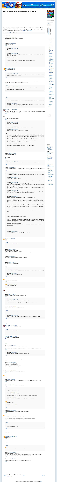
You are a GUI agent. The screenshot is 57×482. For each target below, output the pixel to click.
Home (24, 475)
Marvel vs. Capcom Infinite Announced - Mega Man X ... (51, 56)
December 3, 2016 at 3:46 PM (14, 315)
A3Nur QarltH (7, 109)
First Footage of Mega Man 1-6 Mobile (51, 97)
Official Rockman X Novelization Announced (51, 64)
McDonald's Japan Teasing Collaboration (50, 177)
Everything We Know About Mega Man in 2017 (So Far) (51, 53)
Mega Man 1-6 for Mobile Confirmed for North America (51, 94)
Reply (6, 45)
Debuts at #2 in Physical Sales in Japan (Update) (50, 180)
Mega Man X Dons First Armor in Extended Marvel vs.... (51, 61)
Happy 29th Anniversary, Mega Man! (50, 89)
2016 (49, 36)
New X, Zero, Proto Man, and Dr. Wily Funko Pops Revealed (50, 184)
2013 (49, 33)
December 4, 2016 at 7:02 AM (12, 410)
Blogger (41, 481)
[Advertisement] (50, 130)
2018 (49, 107)
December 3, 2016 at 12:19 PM (13, 37)
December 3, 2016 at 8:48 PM (14, 53)
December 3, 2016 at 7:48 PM (11, 379)
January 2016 (50, 37)
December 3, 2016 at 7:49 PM (14, 273)
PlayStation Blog (30, 30)
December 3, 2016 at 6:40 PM (14, 352)
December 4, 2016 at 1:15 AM (14, 389)
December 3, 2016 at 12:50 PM (14, 86)
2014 (49, 34)
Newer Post (5, 475)
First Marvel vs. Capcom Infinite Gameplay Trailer (51, 59)
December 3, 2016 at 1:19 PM (12, 262)
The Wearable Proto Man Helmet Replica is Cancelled (51, 69)
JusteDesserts (7, 336)
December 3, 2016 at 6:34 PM (14, 122)
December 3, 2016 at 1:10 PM (12, 256)
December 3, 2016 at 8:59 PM (13, 284)
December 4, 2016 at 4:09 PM (12, 458)
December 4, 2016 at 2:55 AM (14, 392)
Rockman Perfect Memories (49, 159)
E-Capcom (48, 145)
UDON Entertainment (50, 149)
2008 (49, 28)
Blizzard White (7, 325)
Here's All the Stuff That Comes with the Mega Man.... (51, 81)
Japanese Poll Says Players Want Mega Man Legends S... (51, 72)
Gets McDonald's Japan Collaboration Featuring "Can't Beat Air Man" (50, 171)
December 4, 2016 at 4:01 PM (14, 182)
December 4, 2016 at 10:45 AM (13, 436)
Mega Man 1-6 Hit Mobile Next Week (51, 104)
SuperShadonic (7, 436)
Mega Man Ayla (49, 156)
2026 (49, 116)
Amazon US (48, 23)
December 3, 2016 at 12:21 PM (12, 43)
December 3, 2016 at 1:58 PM (12, 306)
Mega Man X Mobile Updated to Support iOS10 (51, 99)
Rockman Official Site (50, 147)
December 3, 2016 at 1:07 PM (12, 249)
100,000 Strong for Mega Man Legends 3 (50, 153)
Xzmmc (6, 68)
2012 (49, 32)
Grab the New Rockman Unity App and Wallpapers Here (51, 92)
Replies (7, 72)
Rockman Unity (49, 148)
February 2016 (51, 38)
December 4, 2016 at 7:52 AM (14, 177)
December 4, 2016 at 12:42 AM (14, 129)
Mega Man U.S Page (49, 146)
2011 (49, 31)
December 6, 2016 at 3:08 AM (14, 404)
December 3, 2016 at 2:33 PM (12, 345)
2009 (49, 29)
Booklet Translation (50, 174)
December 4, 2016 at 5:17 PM (14, 190)
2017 (49, 106)
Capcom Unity (24, 30)
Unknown (6, 238)
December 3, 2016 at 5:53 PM (14, 161)
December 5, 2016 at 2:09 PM (12, 401)
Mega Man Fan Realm (50, 157)
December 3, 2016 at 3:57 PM (12, 362)
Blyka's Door (48, 154)
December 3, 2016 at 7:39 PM (14, 48)
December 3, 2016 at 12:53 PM (12, 153)
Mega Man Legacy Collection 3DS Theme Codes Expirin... (51, 102)
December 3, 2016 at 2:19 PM (13, 336)
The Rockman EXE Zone (50, 166)
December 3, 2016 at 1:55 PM (12, 294)
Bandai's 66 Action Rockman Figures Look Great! (51, 87)
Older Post (43, 475)
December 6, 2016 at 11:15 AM (14, 231)
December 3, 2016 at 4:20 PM (12, 370)
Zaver (8, 401)
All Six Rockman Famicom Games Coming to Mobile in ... (51, 84)
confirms (9, 29)
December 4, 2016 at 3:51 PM (14, 397)
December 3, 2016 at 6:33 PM (14, 103)
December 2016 (51, 50)
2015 (49, 35)
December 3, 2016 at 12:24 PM (11, 68)
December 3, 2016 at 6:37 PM (14, 299)
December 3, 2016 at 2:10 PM (13, 325)
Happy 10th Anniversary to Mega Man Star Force (51, 76)
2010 (49, 30)
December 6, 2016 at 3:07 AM (14, 209)
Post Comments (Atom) (9, 476)
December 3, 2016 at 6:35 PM (14, 173)
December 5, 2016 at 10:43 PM (14, 196)
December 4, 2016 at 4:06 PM (12, 452)
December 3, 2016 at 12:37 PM (13, 109)
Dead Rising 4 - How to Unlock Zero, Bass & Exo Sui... (51, 66)
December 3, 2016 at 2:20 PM (14, 73)
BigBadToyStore (49, 24)
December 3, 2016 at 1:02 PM (12, 167)
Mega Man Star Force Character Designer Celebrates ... (51, 78)
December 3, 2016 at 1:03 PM (11, 238)
